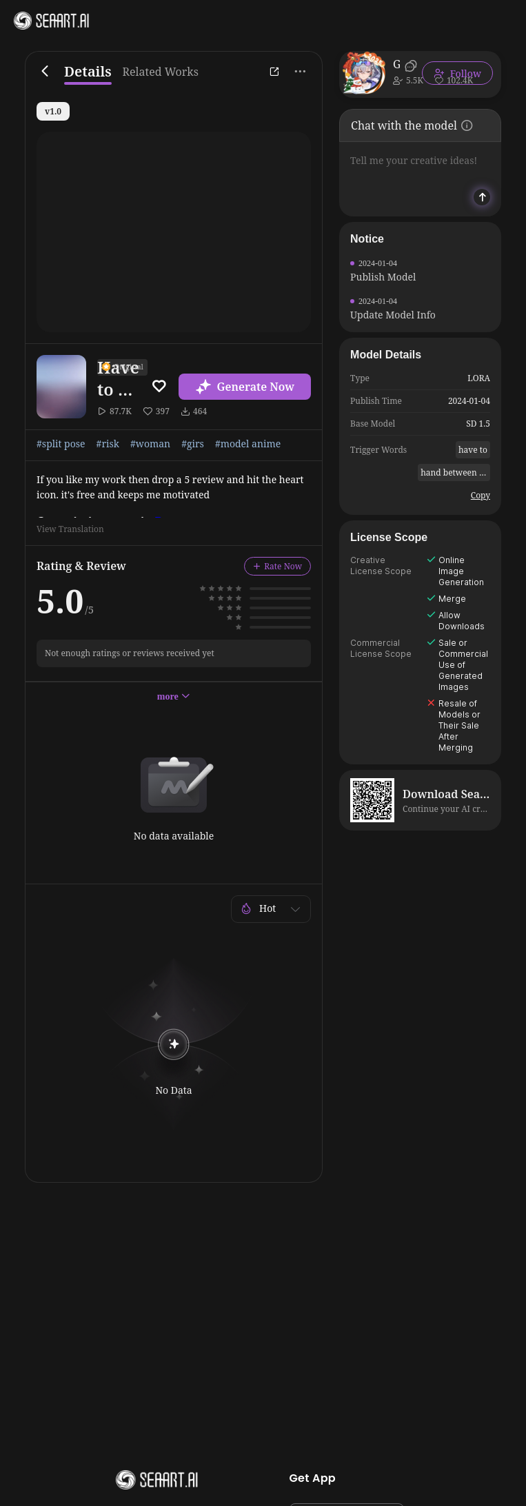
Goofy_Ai (396, 64)
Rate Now (277, 566)
